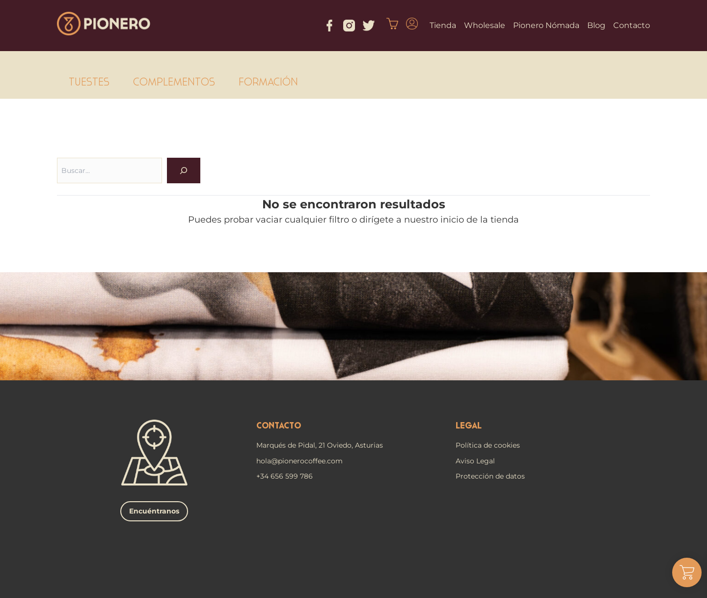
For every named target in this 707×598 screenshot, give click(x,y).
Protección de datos (490, 476)
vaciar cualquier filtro (302, 219)
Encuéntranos (154, 511)
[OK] (183, 170)
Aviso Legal (475, 460)
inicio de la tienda (479, 219)
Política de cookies (488, 445)
